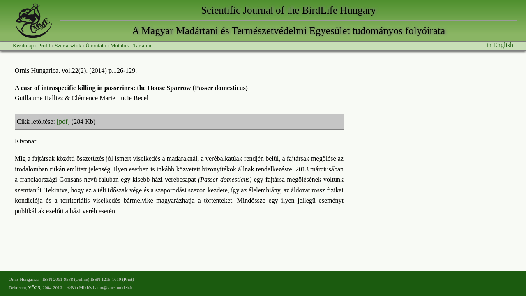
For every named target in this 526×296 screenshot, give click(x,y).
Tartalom (143, 45)
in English (500, 45)
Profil (44, 45)
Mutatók (120, 45)
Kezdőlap (23, 45)
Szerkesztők (68, 45)
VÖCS (34, 287)
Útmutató (95, 45)
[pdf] (63, 121)
